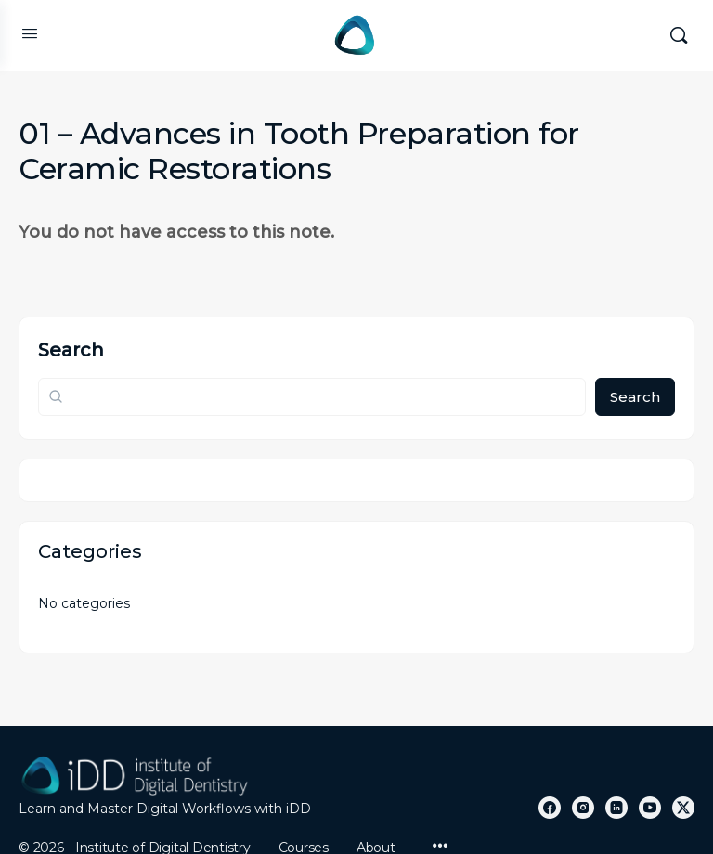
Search (71, 350)
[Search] (679, 35)
